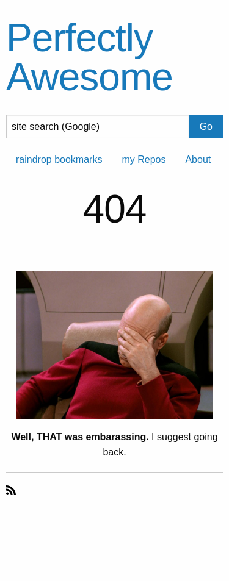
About (198, 159)
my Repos (143, 159)
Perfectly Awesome (89, 57)
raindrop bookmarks (59, 159)
